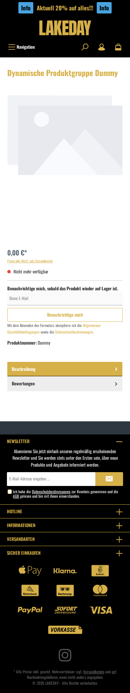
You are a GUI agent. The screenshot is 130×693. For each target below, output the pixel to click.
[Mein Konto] (101, 47)
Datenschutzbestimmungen (74, 332)
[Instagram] (65, 655)
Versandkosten (93, 671)
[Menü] (21, 47)
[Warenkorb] (118, 47)
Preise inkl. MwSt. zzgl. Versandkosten (30, 261)
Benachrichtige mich (65, 314)
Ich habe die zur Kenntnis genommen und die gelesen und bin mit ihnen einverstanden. (65, 494)
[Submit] (109, 479)
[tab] (64, 369)
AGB (16, 496)
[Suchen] (85, 47)
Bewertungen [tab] (65, 383)
